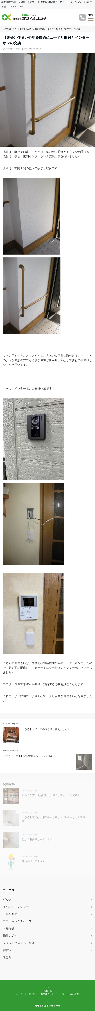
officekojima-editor (33, 48)
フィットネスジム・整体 (19, 942)
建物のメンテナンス (33, 861)
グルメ (7, 899)
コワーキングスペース (17, 921)
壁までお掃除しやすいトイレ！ (39, 839)
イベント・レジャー (16, 906)
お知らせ (8, 928)
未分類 (7, 957)
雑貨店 (7, 950)
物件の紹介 (10, 935)
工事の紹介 (10, 914)
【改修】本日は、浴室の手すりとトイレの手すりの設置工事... (55, 819)
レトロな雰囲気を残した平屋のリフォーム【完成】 (51, 795)
